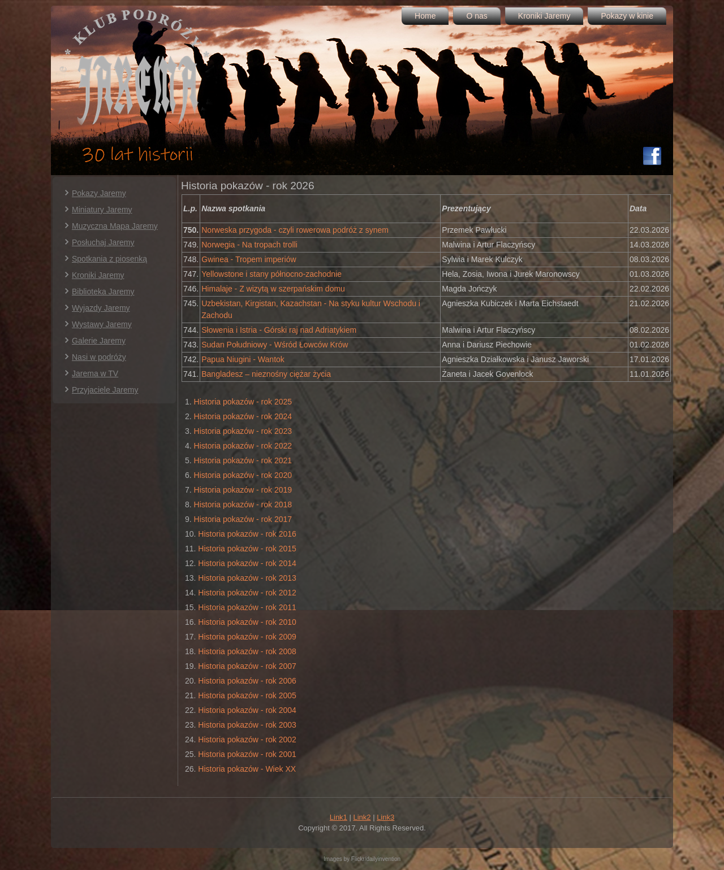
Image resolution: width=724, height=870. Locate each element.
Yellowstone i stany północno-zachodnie (271, 274)
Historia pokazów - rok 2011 (247, 607)
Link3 (385, 817)
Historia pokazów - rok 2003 (247, 724)
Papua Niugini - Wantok (243, 359)
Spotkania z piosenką (109, 258)
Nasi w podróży (99, 357)
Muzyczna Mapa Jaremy (115, 225)
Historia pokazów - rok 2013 (247, 577)
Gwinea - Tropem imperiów (248, 259)
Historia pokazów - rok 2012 (247, 592)
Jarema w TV (95, 373)
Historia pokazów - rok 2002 (247, 739)
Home (425, 15)
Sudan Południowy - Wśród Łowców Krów (274, 344)
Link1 (338, 817)
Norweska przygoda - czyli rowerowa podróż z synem (295, 229)
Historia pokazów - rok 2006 (247, 680)
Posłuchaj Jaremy (103, 242)
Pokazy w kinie (627, 15)
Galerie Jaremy (99, 340)
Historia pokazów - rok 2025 (243, 401)
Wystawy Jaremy (102, 324)
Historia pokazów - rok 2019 (243, 489)
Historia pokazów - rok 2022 (243, 445)
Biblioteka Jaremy (103, 291)
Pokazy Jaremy (99, 193)
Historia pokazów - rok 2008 (247, 651)
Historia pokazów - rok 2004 (247, 710)
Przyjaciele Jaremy (105, 389)
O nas (476, 15)
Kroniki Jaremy (544, 15)
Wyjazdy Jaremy (101, 307)
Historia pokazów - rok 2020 (243, 475)
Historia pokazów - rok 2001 (247, 754)
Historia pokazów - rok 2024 (243, 416)
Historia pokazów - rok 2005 (247, 695)
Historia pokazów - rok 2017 (243, 519)
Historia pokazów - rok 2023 (243, 431)
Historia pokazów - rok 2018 (243, 504)
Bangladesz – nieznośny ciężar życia (266, 374)
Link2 (361, 817)
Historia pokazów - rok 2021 (243, 460)
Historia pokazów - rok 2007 (247, 666)
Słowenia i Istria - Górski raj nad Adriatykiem (278, 329)
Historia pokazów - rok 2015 (247, 548)
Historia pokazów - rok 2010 (247, 622)
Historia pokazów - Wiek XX (247, 768)
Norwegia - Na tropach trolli (249, 244)
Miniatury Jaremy (102, 209)
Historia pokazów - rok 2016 (247, 533)
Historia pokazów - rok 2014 (247, 563)
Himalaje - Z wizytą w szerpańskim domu (273, 288)
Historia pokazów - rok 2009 (247, 636)
